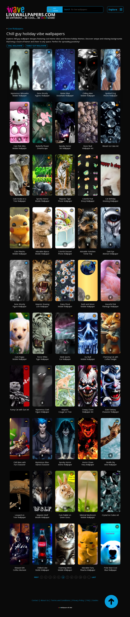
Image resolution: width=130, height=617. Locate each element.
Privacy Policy (78, 600)
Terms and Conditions (60, 600)
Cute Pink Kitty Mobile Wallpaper (19, 147)
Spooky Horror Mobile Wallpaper (42, 200)
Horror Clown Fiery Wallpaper (88, 463)
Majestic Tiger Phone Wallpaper (65, 200)
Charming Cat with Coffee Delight (110, 358)
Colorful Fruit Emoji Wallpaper (87, 200)
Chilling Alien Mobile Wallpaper (88, 94)
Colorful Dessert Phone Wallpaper (65, 252)
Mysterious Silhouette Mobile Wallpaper (20, 94)
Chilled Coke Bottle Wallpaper (42, 569)
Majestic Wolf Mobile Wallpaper (42, 516)
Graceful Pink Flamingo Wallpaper (110, 305)
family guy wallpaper (36, 46)
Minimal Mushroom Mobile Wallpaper (88, 516)
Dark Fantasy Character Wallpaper (110, 410)
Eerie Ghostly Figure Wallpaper (19, 305)
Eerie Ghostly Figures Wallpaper (42, 94)
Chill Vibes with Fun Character (20, 463)
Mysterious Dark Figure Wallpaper (42, 410)
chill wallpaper (15, 46)
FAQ (88, 600)
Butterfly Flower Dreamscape (42, 147)
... (89, 577)
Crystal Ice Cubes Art (110, 515)
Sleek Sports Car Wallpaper (65, 358)
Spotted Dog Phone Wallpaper (110, 94)
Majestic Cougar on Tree (65, 410)
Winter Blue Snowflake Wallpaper (65, 94)
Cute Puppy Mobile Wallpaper (19, 358)
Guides (95, 600)
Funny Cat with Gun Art (19, 409)
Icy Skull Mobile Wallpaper (88, 358)
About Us (45, 600)
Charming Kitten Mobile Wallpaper (65, 569)
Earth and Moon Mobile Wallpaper (88, 305)
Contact (35, 600)
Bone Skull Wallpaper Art (87, 147)
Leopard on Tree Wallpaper (19, 516)
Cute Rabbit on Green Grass (65, 516)
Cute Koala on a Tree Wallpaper (19, 200)
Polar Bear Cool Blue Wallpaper (110, 569)
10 (80, 577)
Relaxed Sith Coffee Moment (19, 569)
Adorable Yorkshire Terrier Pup (87, 252)
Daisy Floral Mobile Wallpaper (65, 305)
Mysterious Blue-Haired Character (42, 463)
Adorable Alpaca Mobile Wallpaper (42, 252)
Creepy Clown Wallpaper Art (87, 410)
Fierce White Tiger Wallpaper (42, 358)
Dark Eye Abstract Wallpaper (110, 252)
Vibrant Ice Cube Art (110, 146)
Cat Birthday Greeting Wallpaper (110, 200)
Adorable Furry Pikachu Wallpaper (87, 569)
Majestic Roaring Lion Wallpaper (42, 305)
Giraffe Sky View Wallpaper (110, 463)
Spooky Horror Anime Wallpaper (65, 463)
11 (85, 577)
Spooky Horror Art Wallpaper (65, 147)
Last (94, 577)
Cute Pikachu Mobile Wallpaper (19, 252)
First (36, 577)
